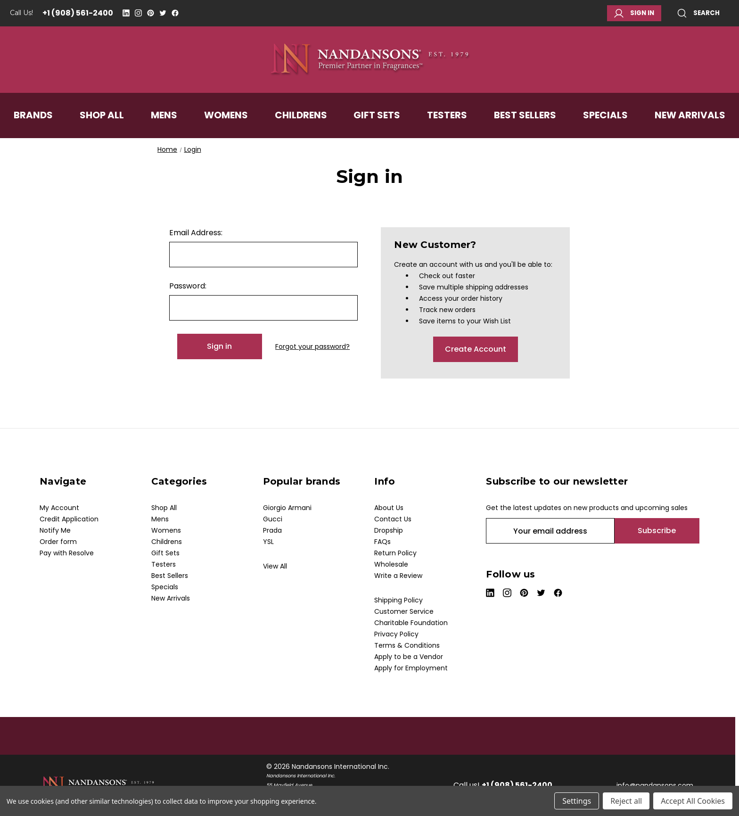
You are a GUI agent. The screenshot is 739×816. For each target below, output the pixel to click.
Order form (58, 541)
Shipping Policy (398, 600)
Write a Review (398, 575)
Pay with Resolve (67, 553)
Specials (605, 115)
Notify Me (55, 530)
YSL (268, 541)
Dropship (388, 530)
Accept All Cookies (693, 801)
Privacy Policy (396, 634)
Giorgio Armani (287, 507)
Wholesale (391, 564)
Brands (33, 115)
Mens (164, 115)
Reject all (626, 801)
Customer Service (404, 611)
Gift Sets (376, 115)
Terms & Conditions (407, 645)
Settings (576, 801)
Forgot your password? (312, 346)
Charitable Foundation (411, 622)
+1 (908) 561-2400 (77, 13)
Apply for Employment (411, 668)
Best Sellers (525, 115)
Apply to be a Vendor (408, 656)
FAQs (382, 541)
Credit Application (69, 519)
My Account (59, 507)
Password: (187, 285)
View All (275, 566)
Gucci (272, 519)
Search (698, 13)
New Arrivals (690, 115)
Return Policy (395, 553)
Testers (447, 115)
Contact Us (392, 519)
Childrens (301, 115)
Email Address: (195, 232)
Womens (226, 115)
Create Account (475, 349)
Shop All (102, 115)
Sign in (634, 13)
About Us (388, 507)
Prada (272, 530)
